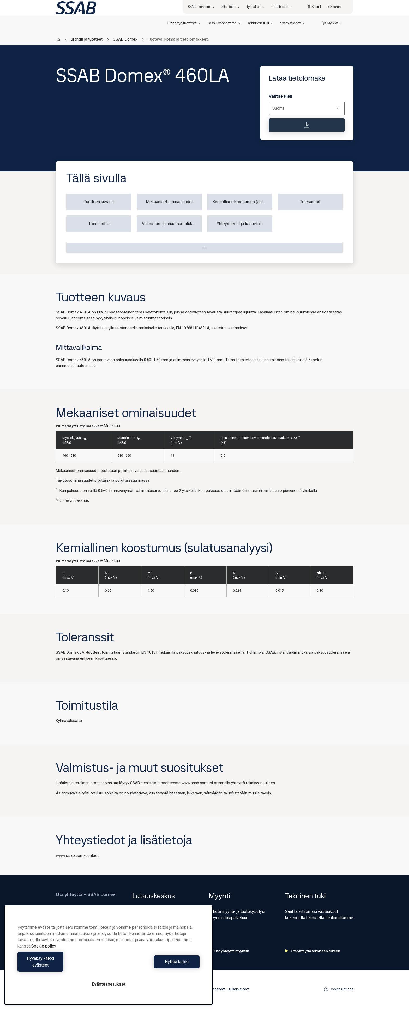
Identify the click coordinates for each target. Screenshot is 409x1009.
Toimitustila (99, 223)
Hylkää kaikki (155, 965)
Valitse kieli (280, 96)
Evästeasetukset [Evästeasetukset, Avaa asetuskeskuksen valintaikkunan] (108, 984)
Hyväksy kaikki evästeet (62, 965)
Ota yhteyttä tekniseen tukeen (312, 951)
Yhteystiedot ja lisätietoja (240, 223)
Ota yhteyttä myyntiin (229, 951)
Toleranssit (310, 201)
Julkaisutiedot (238, 989)
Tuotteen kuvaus (99, 201)
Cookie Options (338, 989)
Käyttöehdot (216, 989)
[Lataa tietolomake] (307, 125)
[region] (108, 958)
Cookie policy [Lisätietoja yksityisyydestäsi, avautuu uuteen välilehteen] (43, 952)
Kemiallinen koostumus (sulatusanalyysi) (242, 201)
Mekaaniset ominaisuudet (169, 201)
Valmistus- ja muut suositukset (170, 223)
